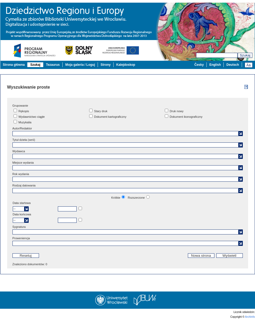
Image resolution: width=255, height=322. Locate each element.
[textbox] (127, 133)
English (215, 65)
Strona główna (14, 65)
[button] (240, 133)
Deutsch (232, 65)
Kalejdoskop (125, 65)
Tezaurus (53, 65)
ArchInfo (250, 316)
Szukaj (245, 55)
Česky (199, 65)
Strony (106, 65)
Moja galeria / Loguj (80, 65)
